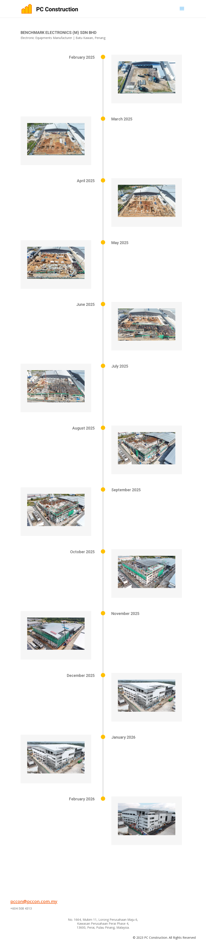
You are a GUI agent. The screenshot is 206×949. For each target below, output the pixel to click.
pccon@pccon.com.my (33, 901)
